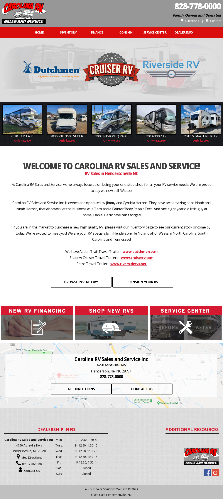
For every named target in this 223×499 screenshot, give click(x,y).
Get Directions (32, 457)
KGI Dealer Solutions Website (107, 489)
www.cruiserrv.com (137, 257)
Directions (190, 21)
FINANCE (97, 32)
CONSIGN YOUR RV (142, 282)
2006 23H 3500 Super (67, 136)
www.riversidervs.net (128, 263)
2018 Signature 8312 (201, 136)
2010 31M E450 (22, 136)
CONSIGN (125, 32)
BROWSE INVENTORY (81, 282)
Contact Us (32, 471)
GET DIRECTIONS (81, 389)
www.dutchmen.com (140, 251)
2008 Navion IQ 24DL (111, 136)
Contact (213, 21)
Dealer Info (184, 32)
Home (39, 32)
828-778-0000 (32, 464)
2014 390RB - (156, 136)
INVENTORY (68, 32)
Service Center (154, 32)
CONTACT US (142, 389)
